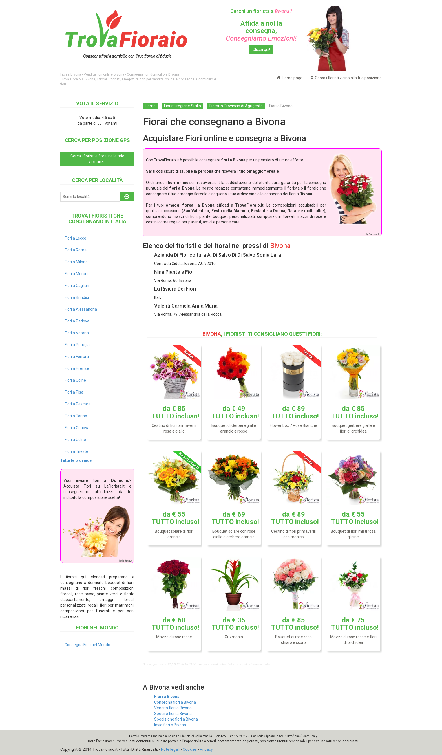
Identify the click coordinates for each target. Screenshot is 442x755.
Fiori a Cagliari (77, 285)
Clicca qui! (261, 49)
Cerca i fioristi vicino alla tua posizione (346, 78)
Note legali (170, 749)
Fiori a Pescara (77, 404)
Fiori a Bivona (167, 696)
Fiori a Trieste (76, 451)
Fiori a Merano (77, 273)
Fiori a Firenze (77, 368)
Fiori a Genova (77, 427)
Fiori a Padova (77, 321)
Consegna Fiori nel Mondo (87, 644)
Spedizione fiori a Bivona (176, 719)
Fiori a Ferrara (77, 356)
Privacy (206, 749)
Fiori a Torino (76, 416)
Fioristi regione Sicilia (182, 106)
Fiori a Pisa (74, 392)
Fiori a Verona (77, 333)
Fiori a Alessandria (81, 309)
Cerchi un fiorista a (261, 11)
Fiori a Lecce (75, 238)
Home (150, 106)
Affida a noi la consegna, (261, 30)
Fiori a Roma (76, 250)
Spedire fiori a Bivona (173, 713)
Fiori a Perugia (77, 345)
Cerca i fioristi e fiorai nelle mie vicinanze (97, 159)
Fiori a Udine (75, 380)
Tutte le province (76, 460)
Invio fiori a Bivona (170, 725)
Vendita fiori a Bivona (173, 708)
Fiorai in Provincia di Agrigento (236, 106)
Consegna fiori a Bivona (175, 702)
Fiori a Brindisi (77, 297)
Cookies (190, 749)
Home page (289, 78)
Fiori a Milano (76, 262)
